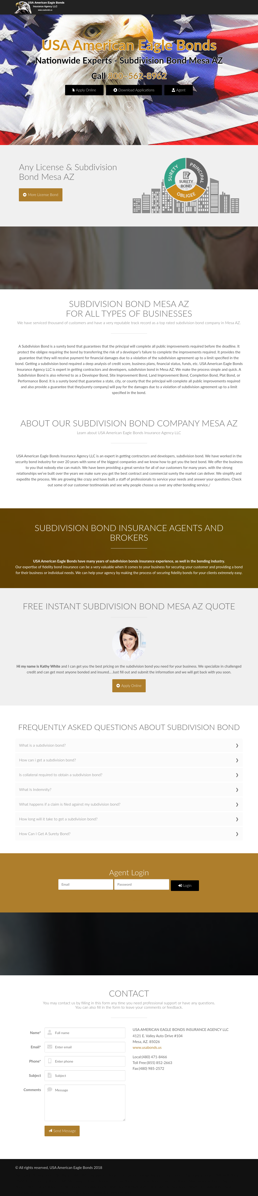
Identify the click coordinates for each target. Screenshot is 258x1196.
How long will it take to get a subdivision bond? (58, 818)
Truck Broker (58, 1189)
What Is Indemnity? (35, 788)
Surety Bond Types (99, 7)
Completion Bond (103, 1172)
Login (185, 883)
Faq (139, 7)
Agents (151, 7)
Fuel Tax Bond (122, 1177)
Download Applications (134, 90)
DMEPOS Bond (226, 1172)
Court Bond (172, 1172)
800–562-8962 (137, 76)
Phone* (35, 1059)
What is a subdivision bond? (42, 744)
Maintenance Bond (204, 1177)
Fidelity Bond (46, 1177)
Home (75, 7)
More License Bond (41, 194)
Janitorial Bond (147, 1177)
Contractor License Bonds (140, 1172)
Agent (179, 90)
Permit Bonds (70, 1183)
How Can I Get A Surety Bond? (44, 833)
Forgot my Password (129, 898)
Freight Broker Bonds (91, 1177)
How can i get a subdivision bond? (47, 759)
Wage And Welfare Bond (112, 1189)
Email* (36, 1044)
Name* (35, 1030)
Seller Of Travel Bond (205, 1183)
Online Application (211, 7)
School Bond (176, 1183)
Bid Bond (62, 1172)
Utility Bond (81, 1189)
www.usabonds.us (147, 1045)
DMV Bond (24, 1177)
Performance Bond (41, 1183)
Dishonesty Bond (198, 1172)
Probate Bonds (94, 1183)
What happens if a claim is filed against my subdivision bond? (70, 803)
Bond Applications (176, 7)
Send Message (62, 1127)
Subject (35, 1073)
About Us (125, 7)
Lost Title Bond (174, 1177)
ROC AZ (157, 1183)
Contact (237, 7)
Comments (32, 1087)
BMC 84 (79, 1172)
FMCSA (66, 1177)
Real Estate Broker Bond (128, 1183)
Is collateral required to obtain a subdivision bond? (60, 774)
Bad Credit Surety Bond (34, 1172)
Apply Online (84, 90)
